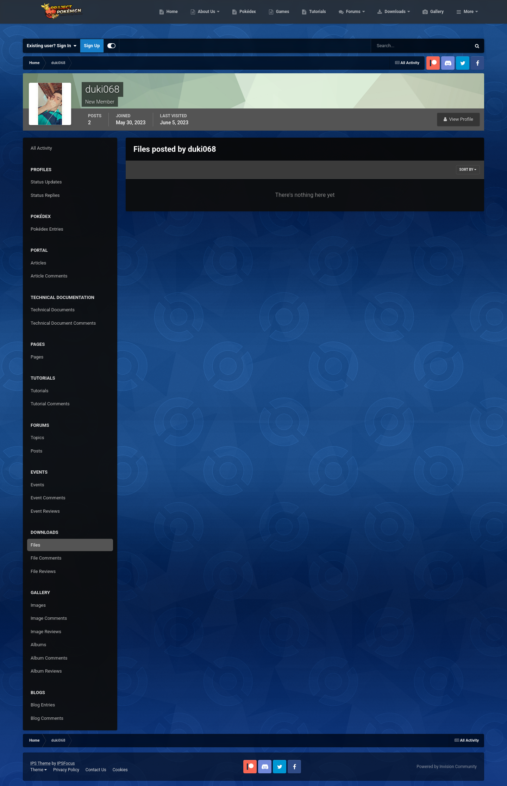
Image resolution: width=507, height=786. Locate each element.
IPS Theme (40, 763)
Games (316, 17)
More (469, 17)
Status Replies (45, 195)
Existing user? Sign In (51, 45)
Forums (387, 17)
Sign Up (92, 45)
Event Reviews (45, 511)
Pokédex (281, 17)
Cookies (120, 769)
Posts (36, 451)
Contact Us (96, 769)
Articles (38, 263)
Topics (37, 437)
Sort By (467, 169)
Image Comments (49, 618)
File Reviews (43, 571)
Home (205, 17)
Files (35, 545)
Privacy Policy (66, 769)
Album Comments (49, 658)
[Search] (399, 45)
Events (37, 484)
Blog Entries (43, 704)
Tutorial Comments (50, 403)
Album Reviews (46, 671)
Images (38, 605)
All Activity (41, 148)
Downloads (429, 17)
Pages (37, 357)
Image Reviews (46, 631)
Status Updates (46, 182)
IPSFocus (66, 763)
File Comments (46, 558)
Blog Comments (47, 718)
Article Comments (49, 276)
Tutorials (350, 17)
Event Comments (48, 497)
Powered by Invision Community (447, 766)
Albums (38, 644)
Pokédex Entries (47, 229)
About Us (240, 17)
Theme (38, 769)
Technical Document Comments (63, 323)
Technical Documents (53, 309)
